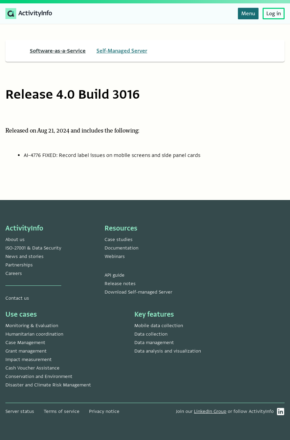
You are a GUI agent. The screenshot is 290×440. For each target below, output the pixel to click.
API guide (115, 275)
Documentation (121, 248)
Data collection (151, 334)
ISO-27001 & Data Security (33, 248)
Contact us (17, 298)
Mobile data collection (158, 325)
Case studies (119, 239)
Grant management (26, 351)
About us (15, 239)
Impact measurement (28, 359)
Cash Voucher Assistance (32, 368)
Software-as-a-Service (58, 50)
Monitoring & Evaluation (31, 325)
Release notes (120, 283)
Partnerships (19, 265)
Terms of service (62, 411)
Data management (154, 342)
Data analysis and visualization (167, 351)
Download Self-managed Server (138, 292)
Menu (248, 13)
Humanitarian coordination (34, 334)
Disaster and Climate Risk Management (48, 385)
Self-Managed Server (121, 50)
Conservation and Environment (38, 376)
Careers (13, 273)
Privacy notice (104, 411)
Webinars (115, 256)
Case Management (25, 342)
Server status (19, 411)
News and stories (24, 256)
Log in (273, 13)
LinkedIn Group (210, 411)
